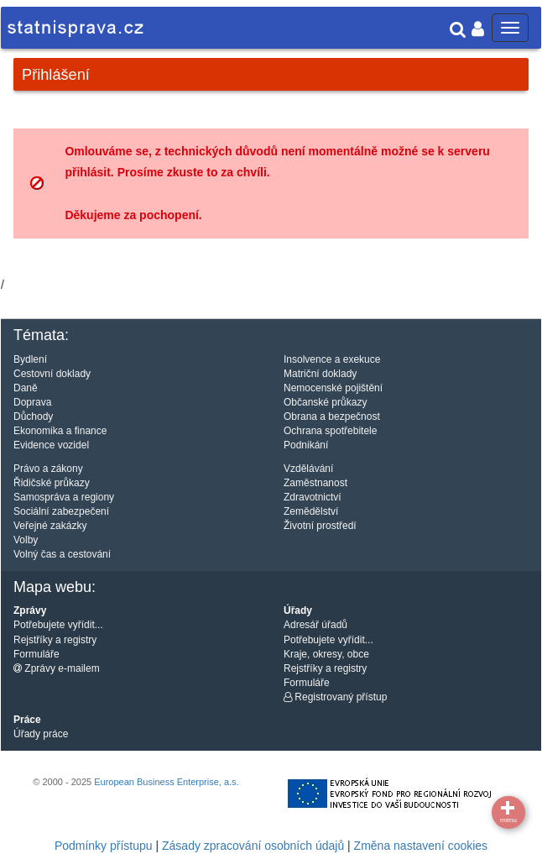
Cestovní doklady (52, 374)
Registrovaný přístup (335, 697)
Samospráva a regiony (63, 497)
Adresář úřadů (315, 625)
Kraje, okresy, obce (326, 654)
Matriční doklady (320, 374)
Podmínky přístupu (104, 845)
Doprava (32, 402)
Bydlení (30, 359)
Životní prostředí (320, 526)
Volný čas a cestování (62, 554)
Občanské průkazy (325, 402)
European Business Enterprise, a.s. (166, 782)
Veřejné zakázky (49, 526)
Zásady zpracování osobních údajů (253, 845)
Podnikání (306, 445)
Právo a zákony (48, 468)
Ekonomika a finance (60, 431)
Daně (25, 388)
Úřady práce (40, 734)
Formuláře (36, 654)
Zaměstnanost (315, 483)
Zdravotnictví (312, 497)
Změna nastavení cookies (421, 845)
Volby (25, 540)
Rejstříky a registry (54, 640)
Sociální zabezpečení (61, 511)
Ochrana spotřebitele (330, 431)
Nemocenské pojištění (333, 388)
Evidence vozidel (51, 445)
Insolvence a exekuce (332, 359)
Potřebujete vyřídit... (58, 625)
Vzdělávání (308, 468)
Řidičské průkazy (51, 483)
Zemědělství (311, 511)
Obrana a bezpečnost (332, 416)
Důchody (33, 416)
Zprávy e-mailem (56, 668)
